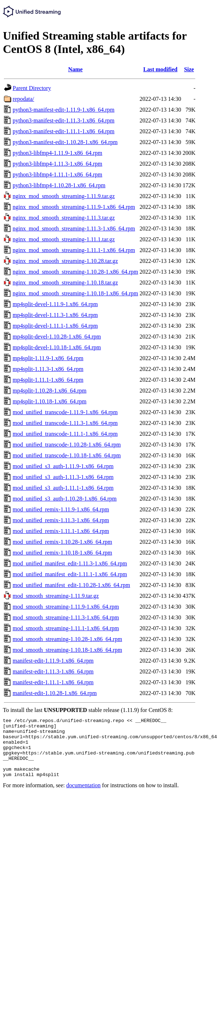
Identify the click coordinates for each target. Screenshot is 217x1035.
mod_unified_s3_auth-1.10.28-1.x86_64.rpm (65, 499)
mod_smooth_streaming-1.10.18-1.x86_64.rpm (67, 650)
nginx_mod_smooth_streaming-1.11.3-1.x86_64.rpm (74, 228)
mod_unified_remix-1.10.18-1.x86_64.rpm (62, 553)
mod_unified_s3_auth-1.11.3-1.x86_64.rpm (63, 477)
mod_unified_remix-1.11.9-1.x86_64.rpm (61, 509)
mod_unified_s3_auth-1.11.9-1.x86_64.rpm (63, 466)
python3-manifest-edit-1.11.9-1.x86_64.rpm (63, 110)
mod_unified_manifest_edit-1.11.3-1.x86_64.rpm (70, 563)
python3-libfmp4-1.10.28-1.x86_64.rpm (59, 185)
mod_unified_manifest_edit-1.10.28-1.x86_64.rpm (71, 585)
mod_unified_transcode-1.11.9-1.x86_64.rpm (65, 412)
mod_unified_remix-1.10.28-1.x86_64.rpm (62, 542)
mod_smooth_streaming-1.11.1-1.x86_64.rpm (66, 628)
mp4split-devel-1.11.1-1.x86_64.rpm (55, 326)
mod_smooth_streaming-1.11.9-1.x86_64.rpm (66, 607)
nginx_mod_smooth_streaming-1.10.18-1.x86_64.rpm (75, 293)
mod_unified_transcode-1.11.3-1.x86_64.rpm (65, 423)
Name (75, 69)
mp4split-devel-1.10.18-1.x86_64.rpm (57, 347)
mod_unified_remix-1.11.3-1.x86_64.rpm (61, 520)
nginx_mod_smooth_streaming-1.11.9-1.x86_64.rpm (74, 207)
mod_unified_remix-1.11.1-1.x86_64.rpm (61, 531)
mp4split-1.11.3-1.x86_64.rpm (48, 369)
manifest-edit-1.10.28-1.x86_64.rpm (55, 693)
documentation (83, 797)
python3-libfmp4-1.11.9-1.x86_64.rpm (57, 153)
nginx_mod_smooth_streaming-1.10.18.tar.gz (65, 282)
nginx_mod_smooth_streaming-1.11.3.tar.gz (64, 218)
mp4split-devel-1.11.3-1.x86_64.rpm (55, 315)
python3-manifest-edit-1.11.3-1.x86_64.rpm (63, 120)
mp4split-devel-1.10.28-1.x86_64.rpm (57, 336)
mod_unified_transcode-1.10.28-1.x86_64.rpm (67, 445)
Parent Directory (32, 88)
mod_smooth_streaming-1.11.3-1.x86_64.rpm (66, 617)
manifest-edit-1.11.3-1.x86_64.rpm (53, 671)
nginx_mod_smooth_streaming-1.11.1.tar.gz (64, 239)
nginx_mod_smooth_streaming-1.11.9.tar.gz (64, 196)
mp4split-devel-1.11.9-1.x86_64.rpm (55, 304)
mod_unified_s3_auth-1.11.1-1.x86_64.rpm (63, 488)
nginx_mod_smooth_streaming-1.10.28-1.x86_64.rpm (75, 272)
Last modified (160, 69)
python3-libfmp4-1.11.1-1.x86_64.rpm (57, 174)
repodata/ (23, 99)
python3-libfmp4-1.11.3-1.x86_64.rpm (57, 164)
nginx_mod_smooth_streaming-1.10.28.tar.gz (65, 261)
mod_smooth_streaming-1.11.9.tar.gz (56, 596)
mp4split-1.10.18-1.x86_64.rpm (49, 401)
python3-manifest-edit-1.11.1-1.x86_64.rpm (63, 131)
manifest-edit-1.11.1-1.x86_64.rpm (53, 682)
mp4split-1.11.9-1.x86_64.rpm (48, 358)
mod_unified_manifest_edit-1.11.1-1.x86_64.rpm (70, 574)
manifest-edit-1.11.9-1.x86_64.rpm (53, 661)
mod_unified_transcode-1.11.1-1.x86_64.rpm (65, 434)
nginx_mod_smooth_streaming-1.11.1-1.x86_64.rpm (74, 250)
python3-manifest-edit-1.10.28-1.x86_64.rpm (65, 142)
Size (189, 69)
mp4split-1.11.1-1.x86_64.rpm (48, 380)
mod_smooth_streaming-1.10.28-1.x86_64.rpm (67, 639)
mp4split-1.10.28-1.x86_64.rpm (49, 390)
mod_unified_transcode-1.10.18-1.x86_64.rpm (67, 455)
